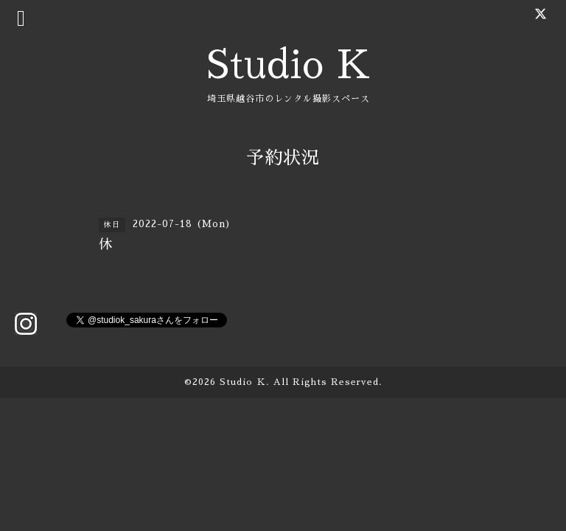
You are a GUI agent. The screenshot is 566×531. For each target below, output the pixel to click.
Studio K (288, 65)
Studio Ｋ (243, 382)
